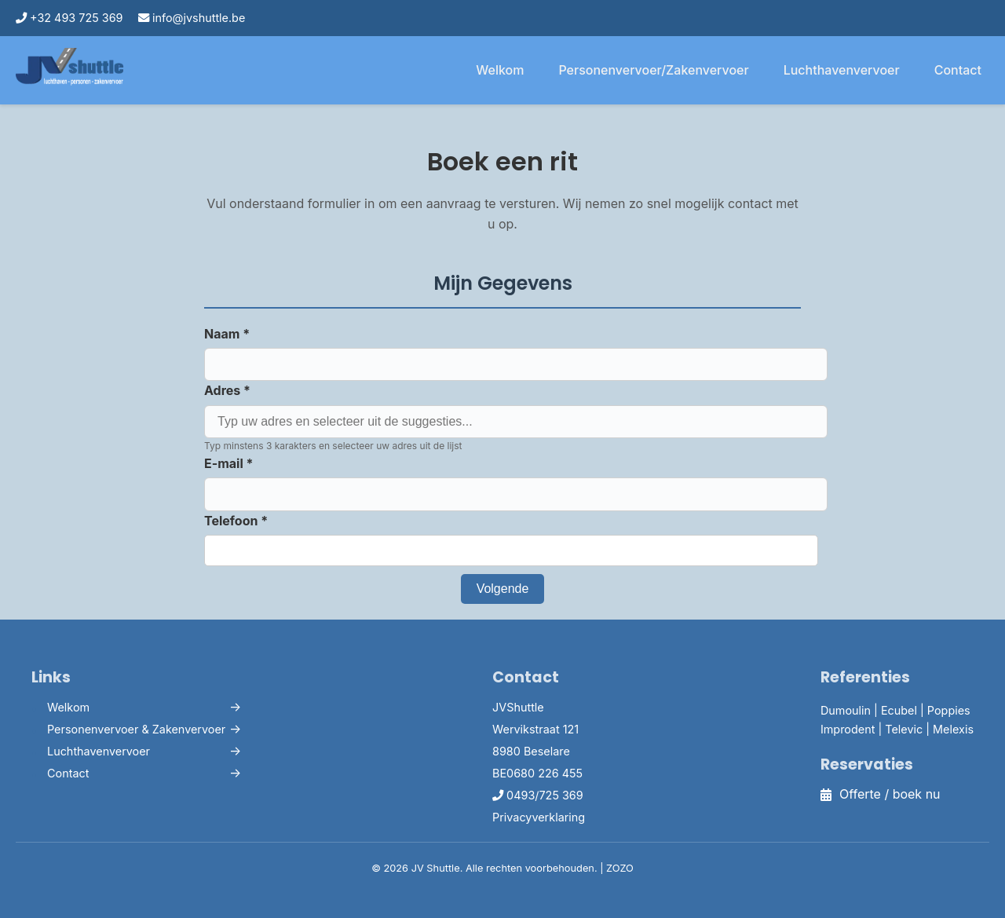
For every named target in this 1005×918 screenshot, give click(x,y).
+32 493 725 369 (69, 17)
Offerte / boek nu (880, 794)
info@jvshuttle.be (191, 17)
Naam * (227, 334)
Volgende (503, 588)
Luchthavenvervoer (842, 70)
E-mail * (229, 463)
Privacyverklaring (538, 817)
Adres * (227, 390)
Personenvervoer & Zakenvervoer (136, 729)
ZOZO (620, 868)
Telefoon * (236, 520)
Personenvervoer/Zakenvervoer (653, 70)
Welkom (500, 70)
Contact (957, 70)
